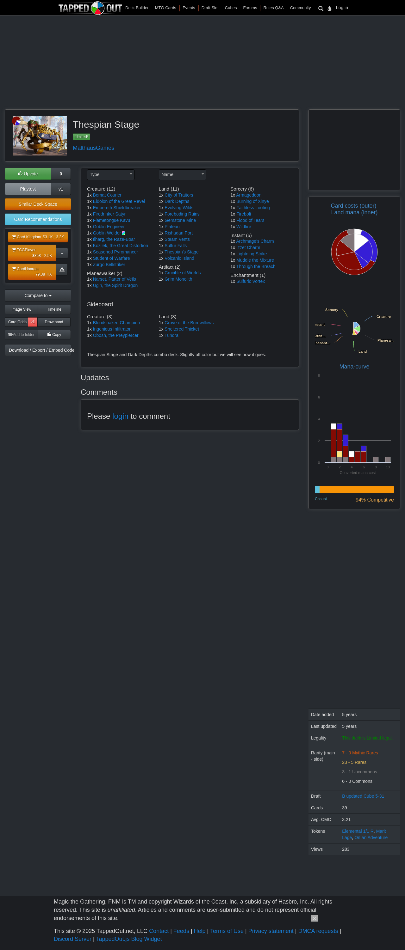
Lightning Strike (251, 253)
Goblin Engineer (109, 226)
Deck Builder (137, 7)
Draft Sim (210, 7)
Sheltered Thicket (182, 329)
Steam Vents (177, 239)
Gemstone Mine (180, 220)
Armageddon (248, 195)
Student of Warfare (111, 258)
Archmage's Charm (255, 241)
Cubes (231, 7)
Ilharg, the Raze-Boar (114, 239)
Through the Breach (256, 266)
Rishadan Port (179, 232)
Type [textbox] (94, 174)
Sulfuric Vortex (250, 281)
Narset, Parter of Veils (114, 279)
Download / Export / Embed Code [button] (40, 350)
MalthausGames (93, 148)
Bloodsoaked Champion (116, 322)
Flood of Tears (250, 220)
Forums (250, 7)
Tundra (171, 335)
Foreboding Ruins (182, 213)
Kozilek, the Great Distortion (120, 245)
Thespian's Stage (182, 251)
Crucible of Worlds (183, 272)
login (120, 416)
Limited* (81, 137)
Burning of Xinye (252, 201)
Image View (21, 309)
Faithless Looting (253, 207)
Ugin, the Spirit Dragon (115, 285)
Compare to (37, 295)
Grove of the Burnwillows (189, 322)
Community (300, 7)
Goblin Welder (107, 232)
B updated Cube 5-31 (363, 796)
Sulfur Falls (176, 245)
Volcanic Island (179, 258)
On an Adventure (371, 837)
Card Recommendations (38, 219)
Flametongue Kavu (111, 220)
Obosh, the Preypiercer (116, 335)
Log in (342, 7)
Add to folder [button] (21, 334)
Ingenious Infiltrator (112, 329)
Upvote (28, 173)
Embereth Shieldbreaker (117, 207)
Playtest (28, 189)
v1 (61, 189)
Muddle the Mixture (255, 260)
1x (89, 195)
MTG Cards (165, 7)
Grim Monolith (178, 279)
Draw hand (54, 322)
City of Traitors (179, 195)
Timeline (54, 309)
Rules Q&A (273, 7)
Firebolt (243, 213)
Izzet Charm (248, 247)
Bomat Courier (107, 195)
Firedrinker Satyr (109, 213)
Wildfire (243, 226)
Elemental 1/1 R (358, 831)
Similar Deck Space (38, 204)
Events (189, 7)
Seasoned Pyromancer (115, 251)
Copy (54, 334)
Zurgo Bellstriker (109, 264)
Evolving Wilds (179, 207)
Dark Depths (177, 201)
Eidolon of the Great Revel (119, 201)
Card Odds (17, 322)
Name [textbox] (167, 174)
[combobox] (110, 174)
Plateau (172, 226)
